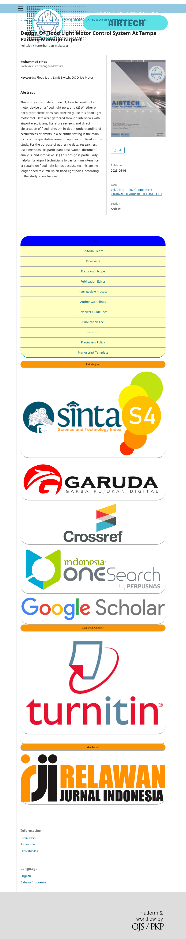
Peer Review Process (93, 292)
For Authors (27, 844)
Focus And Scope (93, 271)
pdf (119, 150)
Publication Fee (93, 322)
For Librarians (29, 851)
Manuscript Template (93, 352)
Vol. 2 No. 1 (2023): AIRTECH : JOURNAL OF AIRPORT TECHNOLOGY (91, 20)
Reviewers (93, 261)
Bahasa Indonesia (33, 882)
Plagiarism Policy (93, 342)
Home (24, 20)
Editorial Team (93, 251)
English (25, 876)
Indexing (93, 332)
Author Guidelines (93, 302)
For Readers (27, 838)
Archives (39, 20)
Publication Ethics (93, 281)
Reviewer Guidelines (93, 312)
